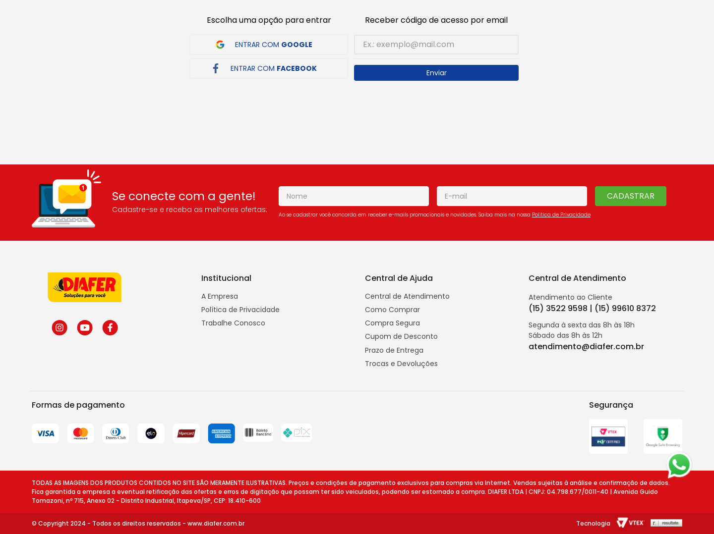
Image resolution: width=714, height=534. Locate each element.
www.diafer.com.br (215, 523)
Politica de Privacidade (561, 214)
